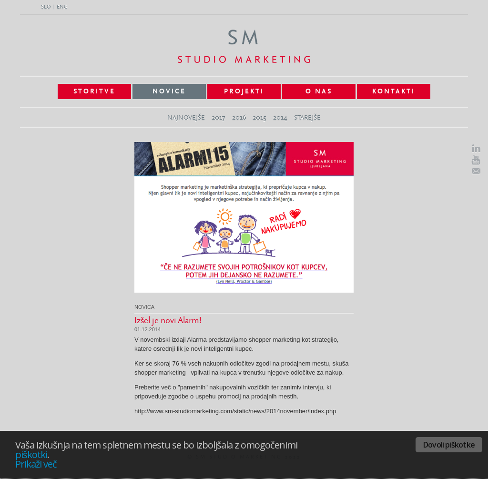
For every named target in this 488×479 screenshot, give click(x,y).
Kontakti (393, 91)
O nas (318, 91)
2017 (218, 117)
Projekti (244, 91)
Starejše (307, 118)
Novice (169, 91)
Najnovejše (186, 118)
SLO (46, 7)
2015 (259, 117)
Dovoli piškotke (449, 444)
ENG (62, 7)
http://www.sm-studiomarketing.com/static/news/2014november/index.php (235, 411)
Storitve (94, 91)
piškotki (31, 454)
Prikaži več (36, 464)
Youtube (476, 160)
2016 (239, 117)
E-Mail (476, 171)
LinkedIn (476, 148)
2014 (280, 117)
